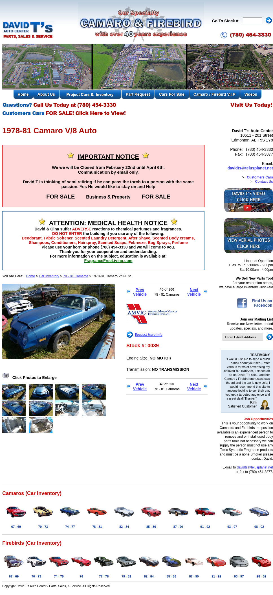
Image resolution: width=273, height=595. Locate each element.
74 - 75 (58, 576)
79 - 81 (126, 576)
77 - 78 (104, 576)
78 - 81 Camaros (75, 276)
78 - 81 (97, 526)
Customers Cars (260, 177)
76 (81, 576)
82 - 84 (124, 526)
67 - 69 (16, 526)
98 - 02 (259, 526)
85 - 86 (151, 526)
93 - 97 (232, 526)
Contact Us (264, 182)
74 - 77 (70, 526)
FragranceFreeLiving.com (108, 260)
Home (30, 276)
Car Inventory (49, 276)
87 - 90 (178, 526)
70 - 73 (43, 526)
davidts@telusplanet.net (250, 168)
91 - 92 (205, 526)
